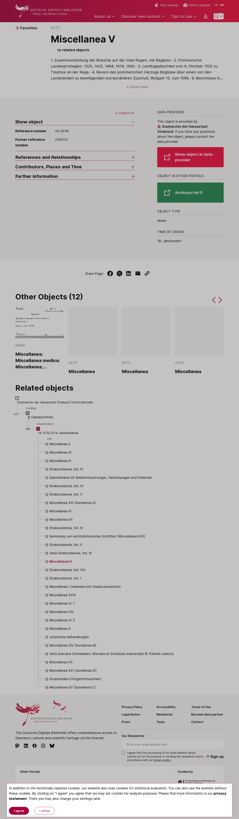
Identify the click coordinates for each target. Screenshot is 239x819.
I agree (19, 811)
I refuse (44, 811)
